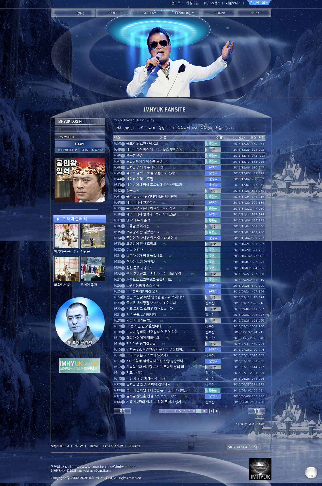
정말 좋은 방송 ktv (139, 267)
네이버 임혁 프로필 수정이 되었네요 (151, 173)
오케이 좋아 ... (90, 284)
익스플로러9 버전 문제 (142, 291)
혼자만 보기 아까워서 (141, 261)
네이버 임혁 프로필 (139, 179)
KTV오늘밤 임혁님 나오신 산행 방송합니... (156, 361)
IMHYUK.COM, (101, 478)
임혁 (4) (206, 128)
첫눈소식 (132, 190)
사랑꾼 (85, 251)
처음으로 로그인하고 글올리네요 (149, 279)
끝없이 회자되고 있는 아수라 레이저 (151, 238)
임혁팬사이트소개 (60, 446)
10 (204, 410)
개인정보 (78, 446)
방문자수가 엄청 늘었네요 (144, 255)
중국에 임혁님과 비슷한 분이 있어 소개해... (156, 390)
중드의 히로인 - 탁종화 (142, 143)
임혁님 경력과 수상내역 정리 (146, 167)
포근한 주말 (134, 155)
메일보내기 (233, 3)
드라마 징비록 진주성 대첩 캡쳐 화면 (152, 332)
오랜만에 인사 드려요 (141, 243)
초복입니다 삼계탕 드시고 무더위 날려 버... (156, 366)
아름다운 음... (64, 251)
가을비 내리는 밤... (139, 320)
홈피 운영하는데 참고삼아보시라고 (150, 208)
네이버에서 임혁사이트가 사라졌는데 (152, 214)
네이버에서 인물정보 (140, 202)
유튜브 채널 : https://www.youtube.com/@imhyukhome (93, 466)
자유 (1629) (146, 128)
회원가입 (192, 3)
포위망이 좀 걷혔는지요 (142, 232)
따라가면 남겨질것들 (140, 343)
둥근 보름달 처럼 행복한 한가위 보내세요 (155, 297)
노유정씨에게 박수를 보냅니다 (147, 161)
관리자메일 (134, 446)
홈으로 (176, 3)
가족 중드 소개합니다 (141, 314)
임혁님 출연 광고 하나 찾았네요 (148, 384)
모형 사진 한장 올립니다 (143, 326)
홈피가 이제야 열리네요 (142, 337)
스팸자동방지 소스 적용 (142, 285)
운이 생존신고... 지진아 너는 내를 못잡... (155, 273)
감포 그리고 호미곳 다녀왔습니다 (149, 308)
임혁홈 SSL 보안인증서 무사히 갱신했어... (155, 349)
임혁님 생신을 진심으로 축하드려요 (151, 396)
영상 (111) (166, 128)
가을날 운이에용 (137, 226)
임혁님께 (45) (187, 128)
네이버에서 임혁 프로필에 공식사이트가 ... (156, 184)
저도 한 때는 (135, 372)
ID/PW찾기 (212, 3)
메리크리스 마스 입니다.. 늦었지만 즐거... (156, 149)
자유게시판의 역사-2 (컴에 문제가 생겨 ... (155, 402)
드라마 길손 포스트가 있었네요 (148, 355)
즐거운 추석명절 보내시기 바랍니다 (151, 303)
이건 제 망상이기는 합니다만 (146, 378)
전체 (119, 128)
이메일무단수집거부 (113, 446)
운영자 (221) (224, 128)
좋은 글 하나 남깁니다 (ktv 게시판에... (153, 196)
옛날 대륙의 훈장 (138, 220)
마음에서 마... (64, 284)
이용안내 (93, 446)
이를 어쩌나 (134, 249)
